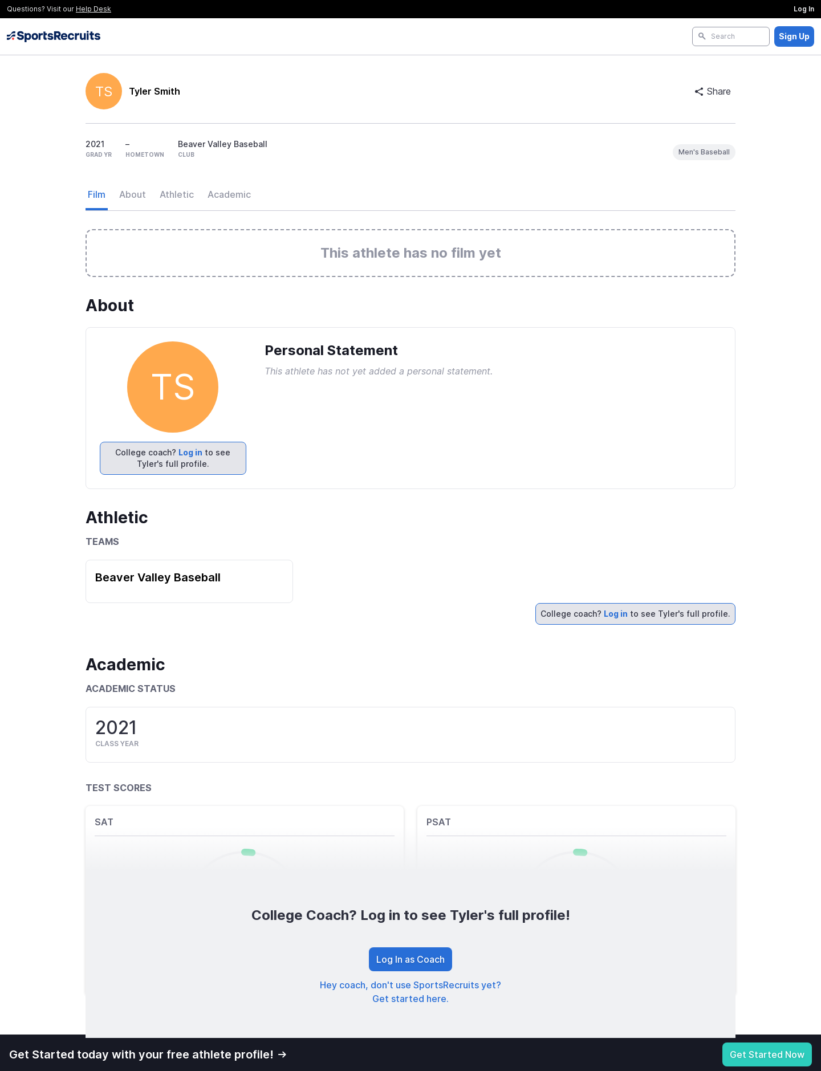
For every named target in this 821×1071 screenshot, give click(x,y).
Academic (229, 194)
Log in (190, 452)
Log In (804, 9)
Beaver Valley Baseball (158, 577)
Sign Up (794, 36)
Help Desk (93, 9)
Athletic (177, 194)
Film (96, 194)
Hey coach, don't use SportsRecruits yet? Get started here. (410, 991)
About (132, 194)
